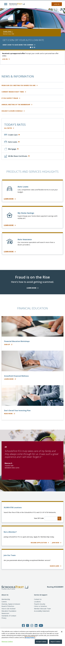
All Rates (9, 128)
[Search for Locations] (59, 518)
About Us (5, 595)
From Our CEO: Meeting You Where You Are (20, 85)
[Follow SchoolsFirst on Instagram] (31, 625)
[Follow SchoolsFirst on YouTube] (41, 625)
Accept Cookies (41, 642)
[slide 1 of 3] (30, 47)
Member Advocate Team (42, 609)
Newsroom (5, 613)
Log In (56, 4)
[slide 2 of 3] (32, 47)
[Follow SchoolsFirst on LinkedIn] (36, 625)
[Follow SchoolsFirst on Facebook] (23, 625)
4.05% (20, 218)
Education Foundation (9, 611)
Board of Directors (8, 606)
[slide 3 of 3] (34, 47)
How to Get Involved (8, 609)
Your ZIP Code (39, 518)
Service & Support (40, 595)
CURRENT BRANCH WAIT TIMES (14, 92)
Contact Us (38, 599)
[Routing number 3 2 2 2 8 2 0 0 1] (55, 590)
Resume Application (40, 543)
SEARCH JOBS (55, 566)
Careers (4, 602)
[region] (32, 637)
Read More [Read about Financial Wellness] (9, 414)
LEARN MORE (10, 199)
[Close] (61, 631)
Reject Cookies (55, 642)
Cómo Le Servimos (40, 606)
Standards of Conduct (9, 616)
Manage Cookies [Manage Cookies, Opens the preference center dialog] (7, 641)
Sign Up (8, 344)
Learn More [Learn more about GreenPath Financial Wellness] (10, 379)
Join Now (56, 543)
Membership (6, 599)
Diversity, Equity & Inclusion (11, 604)
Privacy (4, 618)
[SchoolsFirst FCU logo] (16, 4)
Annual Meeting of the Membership (17, 105)
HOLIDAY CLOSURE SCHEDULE (13, 111)
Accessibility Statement (41, 611)
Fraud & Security (39, 604)
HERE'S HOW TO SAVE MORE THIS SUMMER (19, 45)
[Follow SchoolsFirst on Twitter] (27, 625)
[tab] (32, 134)
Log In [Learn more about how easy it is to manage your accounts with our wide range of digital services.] (6, 59)
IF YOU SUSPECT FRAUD (11, 98)
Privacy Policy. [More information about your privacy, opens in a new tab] (30, 637)
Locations (37, 602)
